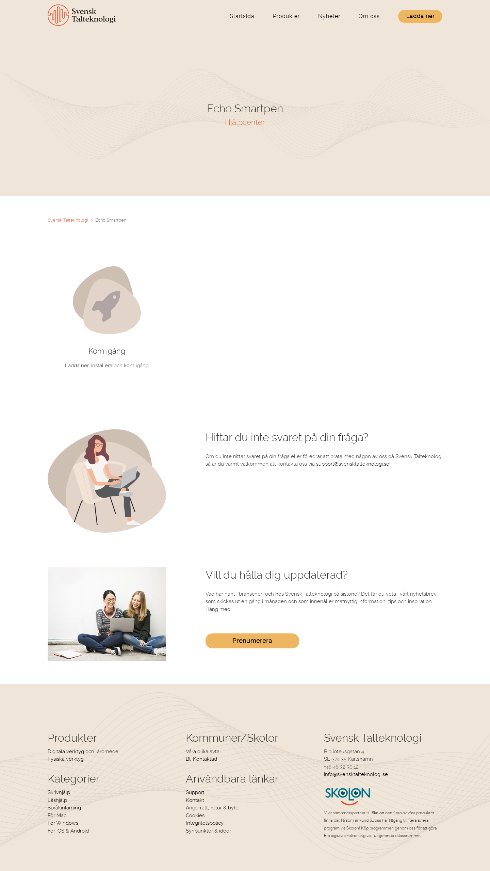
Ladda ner (420, 16)
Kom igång (106, 350)
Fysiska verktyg (66, 759)
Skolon (378, 812)
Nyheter (329, 16)
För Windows (63, 823)
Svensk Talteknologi (68, 220)
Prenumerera (252, 640)
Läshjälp (57, 800)
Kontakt (195, 800)
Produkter (286, 16)
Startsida (242, 16)
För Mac (57, 815)
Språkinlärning (64, 808)
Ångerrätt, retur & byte (212, 808)
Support (195, 792)
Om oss (369, 16)
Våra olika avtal (203, 751)
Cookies (195, 815)
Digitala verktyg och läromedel (84, 751)
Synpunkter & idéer (208, 831)
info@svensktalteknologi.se (356, 774)
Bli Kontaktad (201, 759)
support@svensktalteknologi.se (352, 464)
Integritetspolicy (205, 823)
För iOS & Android (68, 831)
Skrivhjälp (59, 792)
